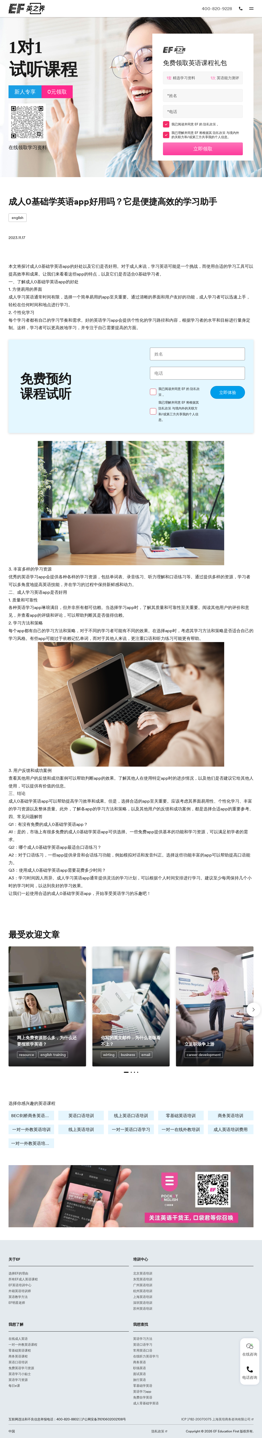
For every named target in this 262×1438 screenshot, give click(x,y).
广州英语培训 (142, 1285)
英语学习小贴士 (20, 1374)
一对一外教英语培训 (31, 1129)
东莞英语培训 (142, 1279)
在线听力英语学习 (146, 1356)
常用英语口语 (142, 1350)
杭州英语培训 (142, 1291)
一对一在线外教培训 (181, 1129)
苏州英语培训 (142, 1308)
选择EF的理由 (18, 1273)
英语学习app (142, 1391)
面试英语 (139, 1374)
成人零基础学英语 (146, 1403)
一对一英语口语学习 (131, 1129)
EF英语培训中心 (20, 1285)
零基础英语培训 (181, 1115)
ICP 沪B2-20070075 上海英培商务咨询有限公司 (216, 1419)
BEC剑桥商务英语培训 (32, 1115)
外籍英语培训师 (20, 1291)
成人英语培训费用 (231, 1129)
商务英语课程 (18, 1356)
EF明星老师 (17, 1302)
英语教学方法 (18, 1296)
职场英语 (139, 1368)
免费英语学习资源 (21, 1368)
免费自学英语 (142, 1397)
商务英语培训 (230, 1115)
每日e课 (14, 1385)
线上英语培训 (81, 1129)
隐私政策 (210, 124)
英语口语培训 (81, 1115)
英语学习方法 (142, 1338)
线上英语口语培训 (131, 1115)
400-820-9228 (217, 8)
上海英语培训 (142, 1296)
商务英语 (139, 1362)
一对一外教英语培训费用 (32, 1143)
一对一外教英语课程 (23, 1344)
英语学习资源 (18, 1379)
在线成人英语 (18, 1338)
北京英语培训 (142, 1273)
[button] (126, 1072)
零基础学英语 (142, 1385)
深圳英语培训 (142, 1302)
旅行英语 (139, 1379)
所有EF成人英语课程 (23, 1279)
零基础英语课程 (20, 1350)
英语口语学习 (142, 1344)
